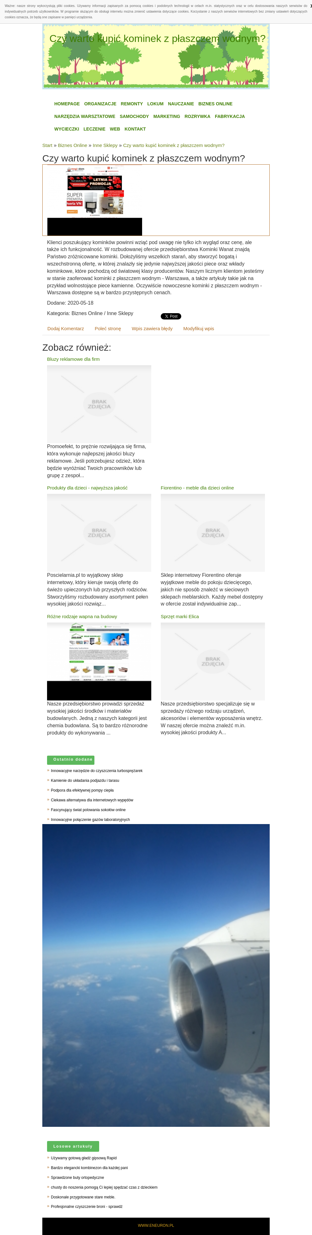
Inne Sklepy (105, 145)
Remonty (132, 103)
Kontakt (135, 129)
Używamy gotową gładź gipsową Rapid (84, 1158)
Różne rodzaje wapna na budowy (82, 616)
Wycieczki (66, 129)
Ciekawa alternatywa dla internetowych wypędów (92, 800)
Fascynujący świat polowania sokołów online (88, 810)
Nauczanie (181, 103)
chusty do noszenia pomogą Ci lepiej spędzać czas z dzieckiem (104, 1187)
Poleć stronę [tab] (108, 328)
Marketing (166, 116)
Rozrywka (197, 116)
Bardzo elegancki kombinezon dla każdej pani (89, 1168)
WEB (115, 129)
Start (47, 145)
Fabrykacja (230, 116)
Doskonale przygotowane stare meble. (83, 1197)
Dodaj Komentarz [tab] (65, 328)
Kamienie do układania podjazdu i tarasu (85, 780)
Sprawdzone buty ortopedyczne (77, 1177)
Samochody (134, 116)
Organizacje (100, 103)
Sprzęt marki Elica (180, 616)
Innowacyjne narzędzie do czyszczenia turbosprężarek (96, 771)
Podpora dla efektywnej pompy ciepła (82, 790)
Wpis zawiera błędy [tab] (152, 328)
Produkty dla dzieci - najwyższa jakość (87, 487)
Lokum (155, 103)
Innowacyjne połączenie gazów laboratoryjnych (90, 819)
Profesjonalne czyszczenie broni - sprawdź (87, 1206)
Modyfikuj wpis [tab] (198, 328)
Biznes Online (215, 103)
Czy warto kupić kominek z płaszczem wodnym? (174, 145)
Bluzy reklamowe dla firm (73, 359)
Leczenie (94, 129)
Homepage (67, 103)
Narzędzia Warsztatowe (84, 116)
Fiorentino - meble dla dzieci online (197, 487)
